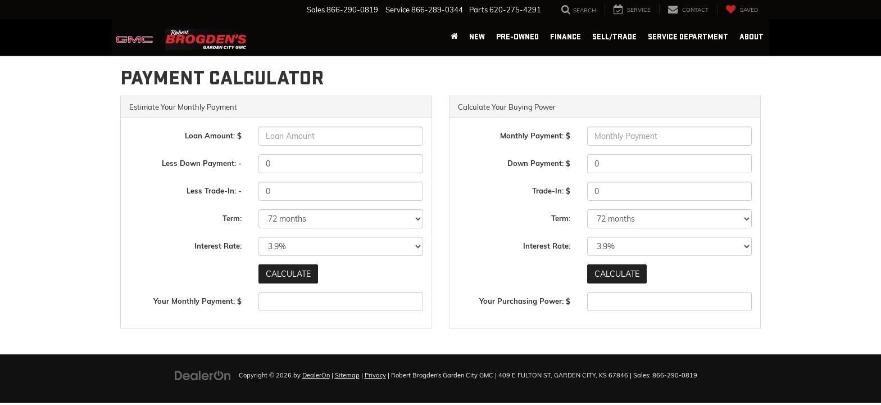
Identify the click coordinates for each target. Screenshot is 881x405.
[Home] (454, 37)
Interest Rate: (218, 245)
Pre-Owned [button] (517, 37)
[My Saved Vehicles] (741, 9)
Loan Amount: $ (213, 135)
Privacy (375, 375)
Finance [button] (565, 37)
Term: (232, 218)
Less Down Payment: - (202, 163)
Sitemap (347, 375)
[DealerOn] (202, 374)
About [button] (751, 37)
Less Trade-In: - (214, 190)
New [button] (477, 37)
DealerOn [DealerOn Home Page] (316, 375)
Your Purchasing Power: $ (524, 300)
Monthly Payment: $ (535, 135)
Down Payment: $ (538, 163)
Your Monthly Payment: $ (197, 300)
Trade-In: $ (551, 190)
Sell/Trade (614, 37)
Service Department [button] (688, 37)
